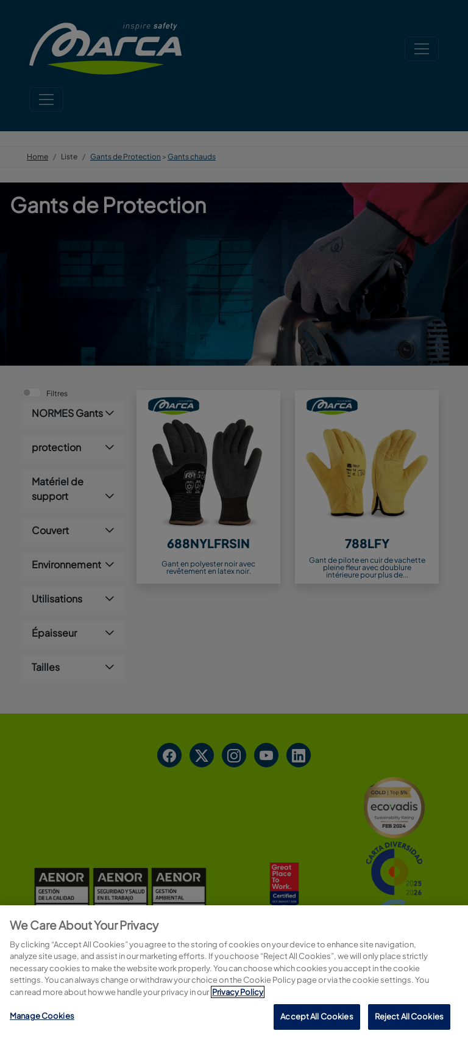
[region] (234, 973)
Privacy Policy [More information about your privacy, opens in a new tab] (237, 992)
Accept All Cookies (316, 1016)
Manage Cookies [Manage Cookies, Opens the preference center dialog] (42, 1016)
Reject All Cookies (409, 1016)
